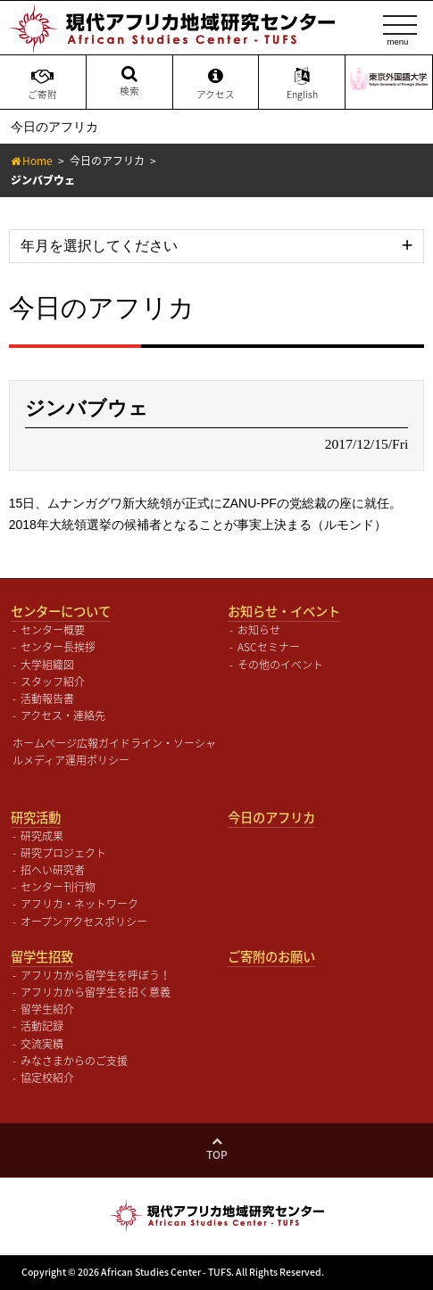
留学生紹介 (47, 1009)
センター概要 (53, 630)
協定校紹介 (47, 1078)
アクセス (216, 84)
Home (37, 161)
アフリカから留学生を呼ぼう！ (96, 975)
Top (217, 1154)
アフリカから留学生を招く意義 (96, 992)
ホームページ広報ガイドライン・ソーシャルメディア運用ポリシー (114, 751)
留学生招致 (42, 956)
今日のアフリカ (107, 161)
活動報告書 (47, 698)
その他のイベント (280, 665)
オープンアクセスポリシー (84, 922)
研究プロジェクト (63, 853)
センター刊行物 (58, 887)
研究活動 (36, 817)
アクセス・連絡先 (63, 715)
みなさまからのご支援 (74, 1061)
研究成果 (42, 836)
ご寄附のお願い (271, 956)
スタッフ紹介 (53, 682)
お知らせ (258, 630)
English (302, 84)
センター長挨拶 (58, 647)
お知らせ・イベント (284, 611)
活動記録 (42, 1026)
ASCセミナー (268, 647)
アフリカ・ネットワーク (79, 904)
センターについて (61, 611)
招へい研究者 (53, 870)
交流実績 (42, 1044)
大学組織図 (47, 665)
